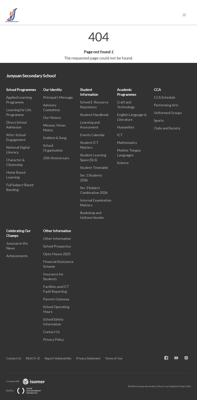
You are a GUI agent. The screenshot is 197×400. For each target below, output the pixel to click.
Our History (52, 117)
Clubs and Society (167, 128)
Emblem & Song (54, 138)
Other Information (57, 231)
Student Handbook (94, 114)
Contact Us (51, 332)
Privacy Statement (88, 358)
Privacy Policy (53, 339)
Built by (26, 390)
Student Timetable (94, 167)
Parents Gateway (56, 299)
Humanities (125, 127)
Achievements (17, 256)
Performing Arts (166, 105)
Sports (159, 120)
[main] (98, 46)
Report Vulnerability (58, 358)
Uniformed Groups (168, 113)
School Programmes (21, 90)
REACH (31, 358)
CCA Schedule (164, 97)
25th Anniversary (56, 158)
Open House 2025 (56, 254)
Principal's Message (58, 97)
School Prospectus (57, 246)
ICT (120, 135)
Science (123, 163)
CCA (157, 90)
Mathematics (127, 142)
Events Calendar (92, 135)
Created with (28, 381)
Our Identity (52, 90)
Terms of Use (113, 358)
